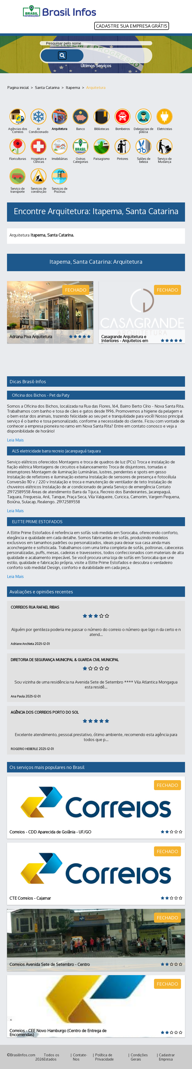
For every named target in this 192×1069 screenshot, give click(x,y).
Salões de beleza (144, 151)
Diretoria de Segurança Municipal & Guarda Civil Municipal (65, 659)
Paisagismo (102, 149)
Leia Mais (15, 439)
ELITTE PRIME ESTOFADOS (37, 521)
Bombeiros (122, 120)
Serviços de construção (38, 180)
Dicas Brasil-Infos (28, 381)
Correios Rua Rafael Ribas (35, 607)
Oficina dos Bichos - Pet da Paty (40, 394)
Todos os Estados (51, 1057)
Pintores (122, 149)
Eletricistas (164, 120)
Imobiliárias (60, 149)
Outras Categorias (80, 151)
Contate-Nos (80, 1057)
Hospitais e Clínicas (38, 151)
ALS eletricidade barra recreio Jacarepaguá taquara (56, 450)
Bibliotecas (102, 120)
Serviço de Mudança (164, 151)
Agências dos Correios (17, 121)
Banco (80, 120)
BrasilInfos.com (22, 1055)
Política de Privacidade (104, 1057)
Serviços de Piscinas (60, 180)
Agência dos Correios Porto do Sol (45, 712)
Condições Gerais (139, 1057)
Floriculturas (17, 149)
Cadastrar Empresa (167, 1057)
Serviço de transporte (18, 180)
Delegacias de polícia (143, 121)
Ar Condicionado (38, 121)
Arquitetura (60, 120)
